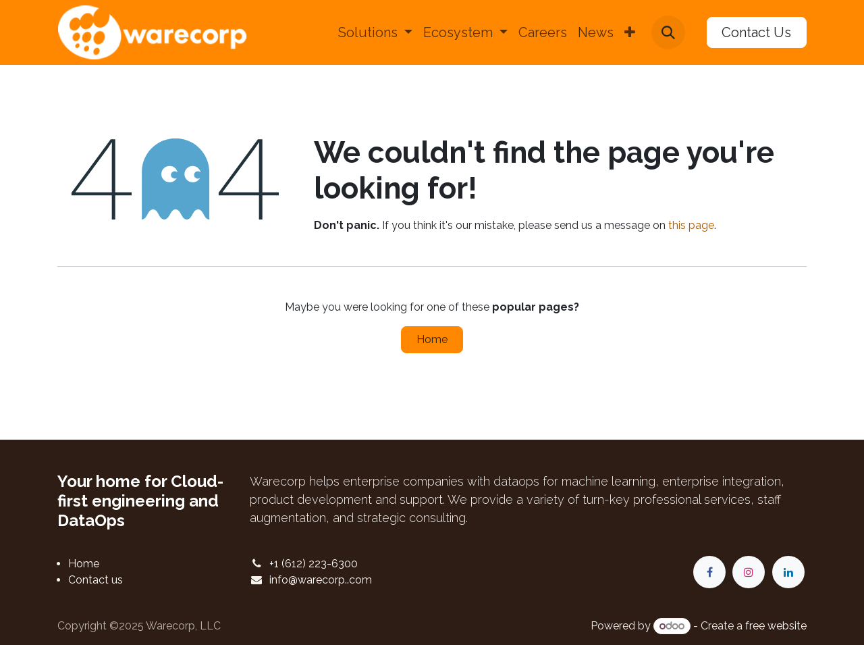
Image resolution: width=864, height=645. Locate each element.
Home (432, 339)
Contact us (95, 579)
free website (776, 625)
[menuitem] (375, 32)
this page (691, 225)
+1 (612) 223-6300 (313, 563)
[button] (668, 32)
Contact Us (756, 32)
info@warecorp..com (320, 579)
